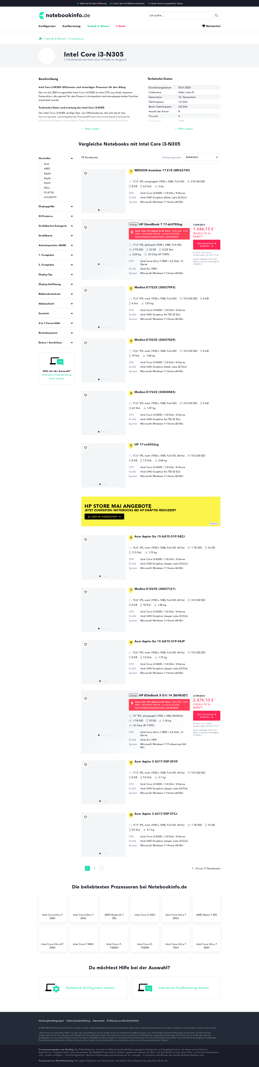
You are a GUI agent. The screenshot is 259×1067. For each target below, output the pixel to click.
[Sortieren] (202, 157)
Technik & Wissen (98, 26)
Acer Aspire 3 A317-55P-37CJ (155, 814)
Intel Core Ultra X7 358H (52, 939)
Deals (122, 26)
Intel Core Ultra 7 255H (176, 909)
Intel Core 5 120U (145, 907)
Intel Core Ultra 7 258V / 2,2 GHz (159, 261)
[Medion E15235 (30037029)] (103, 361)
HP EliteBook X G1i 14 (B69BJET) (163, 695)
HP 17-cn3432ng (146, 444)
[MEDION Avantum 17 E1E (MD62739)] (103, 191)
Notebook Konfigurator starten (79, 988)
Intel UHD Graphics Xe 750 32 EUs (160, 314)
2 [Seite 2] (94, 868)
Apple (47, 173)
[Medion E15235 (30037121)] (103, 610)
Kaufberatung (71, 26)
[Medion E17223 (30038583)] (103, 413)
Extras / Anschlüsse (50, 342)
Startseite (40, 38)
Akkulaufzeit (46, 303)
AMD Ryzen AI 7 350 (114, 909)
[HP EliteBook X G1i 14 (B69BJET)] (103, 716)
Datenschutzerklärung (78, 1020)
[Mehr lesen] (91, 128)
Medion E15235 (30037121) (155, 589)
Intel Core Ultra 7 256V (83, 909)
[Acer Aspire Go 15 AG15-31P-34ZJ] (103, 557)
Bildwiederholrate (50, 293)
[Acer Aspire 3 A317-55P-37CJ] (103, 835)
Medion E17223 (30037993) (155, 287)
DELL (47, 187)
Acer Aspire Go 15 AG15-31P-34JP (159, 641)
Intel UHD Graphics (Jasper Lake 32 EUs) (164, 563)
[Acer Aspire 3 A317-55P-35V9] (103, 782)
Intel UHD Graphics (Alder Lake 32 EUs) (163, 197)
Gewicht (44, 313)
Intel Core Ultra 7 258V (52, 909)
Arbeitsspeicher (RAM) (52, 245)
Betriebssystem (48, 332)
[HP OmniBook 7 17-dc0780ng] (103, 245)
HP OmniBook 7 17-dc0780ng (160, 224)
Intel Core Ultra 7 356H (206, 939)
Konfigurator (47, 26)
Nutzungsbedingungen (51, 1020)
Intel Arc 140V (148, 268)
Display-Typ (45, 274)
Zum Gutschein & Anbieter (206, 244)
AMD (47, 168)
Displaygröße (47, 206)
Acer (46, 163)
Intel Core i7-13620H (114, 939)
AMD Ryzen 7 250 (206, 907)
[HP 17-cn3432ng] (103, 465)
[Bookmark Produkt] (85, 173)
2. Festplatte (46, 264)
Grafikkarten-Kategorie (53, 225)
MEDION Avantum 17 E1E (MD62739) (162, 170)
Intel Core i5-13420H (145, 939)
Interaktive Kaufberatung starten (173, 988)
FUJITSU (49, 192)
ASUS (47, 182)
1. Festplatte (46, 255)
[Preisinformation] (215, 228)
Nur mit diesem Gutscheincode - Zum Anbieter (156, 236)
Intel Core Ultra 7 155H (176, 939)
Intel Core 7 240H (83, 937)
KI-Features (46, 216)
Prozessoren (76, 38)
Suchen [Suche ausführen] (216, 15)
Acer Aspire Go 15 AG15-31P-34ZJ (159, 536)
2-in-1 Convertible (49, 323)
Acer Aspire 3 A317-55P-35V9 (156, 761)
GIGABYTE (50, 197)
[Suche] (184, 15)
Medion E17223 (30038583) (155, 392)
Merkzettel (213, 26)
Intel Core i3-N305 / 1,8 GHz (157, 193)
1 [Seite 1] (87, 868)
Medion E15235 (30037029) (155, 340)
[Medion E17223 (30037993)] (103, 308)
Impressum (99, 1020)
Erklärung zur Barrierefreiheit (123, 1020)
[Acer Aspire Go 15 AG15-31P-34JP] (103, 662)
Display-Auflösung (50, 284)
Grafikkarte (46, 235)
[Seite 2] (101, 868)
